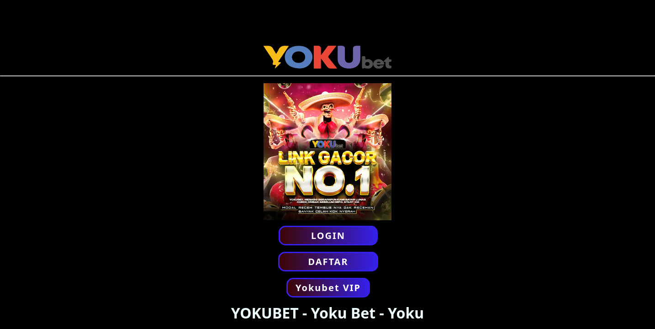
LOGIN (328, 235)
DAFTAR (328, 261)
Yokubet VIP (328, 287)
